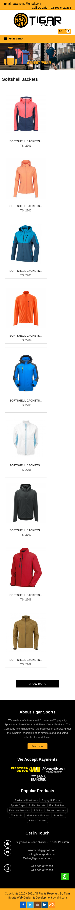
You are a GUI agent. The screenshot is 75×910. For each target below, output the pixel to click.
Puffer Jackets (37, 805)
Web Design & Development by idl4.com (42, 897)
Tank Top (59, 815)
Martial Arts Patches (38, 815)
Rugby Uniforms (51, 800)
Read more (37, 746)
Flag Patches (56, 805)
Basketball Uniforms (26, 800)
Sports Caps (18, 805)
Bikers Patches (37, 820)
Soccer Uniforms (56, 810)
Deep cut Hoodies (19, 810)
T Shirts (38, 810)
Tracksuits (17, 815)
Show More (37, 683)
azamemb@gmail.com (27, 3)
